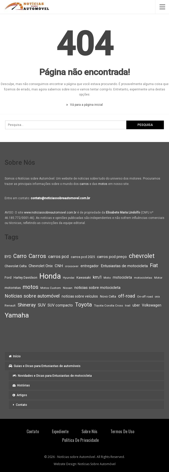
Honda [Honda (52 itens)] (50, 276)
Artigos (20, 395)
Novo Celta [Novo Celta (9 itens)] (108, 296)
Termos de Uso (122, 431)
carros (84, 184)
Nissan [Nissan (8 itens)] (67, 288)
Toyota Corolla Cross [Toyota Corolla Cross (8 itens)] (108, 305)
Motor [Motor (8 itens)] (158, 277)
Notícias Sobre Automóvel (97, 464)
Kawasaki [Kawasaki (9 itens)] (83, 277)
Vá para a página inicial (84, 105)
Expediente (60, 431)
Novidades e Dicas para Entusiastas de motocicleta (52, 375)
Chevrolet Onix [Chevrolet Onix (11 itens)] (41, 266)
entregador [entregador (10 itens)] (90, 266)
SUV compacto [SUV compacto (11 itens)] (60, 305)
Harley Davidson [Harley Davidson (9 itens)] (25, 277)
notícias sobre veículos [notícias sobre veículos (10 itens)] (80, 296)
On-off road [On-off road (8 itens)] (145, 296)
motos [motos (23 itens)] (30, 287)
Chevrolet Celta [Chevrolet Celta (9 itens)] (16, 266)
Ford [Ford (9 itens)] (8, 277)
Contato (21, 405)
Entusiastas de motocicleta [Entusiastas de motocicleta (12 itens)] (124, 266)
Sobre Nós (89, 431)
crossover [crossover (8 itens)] (71, 266)
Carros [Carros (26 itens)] (37, 256)
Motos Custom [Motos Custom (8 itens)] (50, 288)
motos (102, 184)
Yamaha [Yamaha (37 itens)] (17, 315)
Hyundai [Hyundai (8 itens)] (68, 277)
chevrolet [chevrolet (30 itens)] (141, 255)
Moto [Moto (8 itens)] (107, 277)
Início (15, 356)
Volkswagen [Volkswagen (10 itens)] (151, 305)
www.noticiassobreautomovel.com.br (50, 212)
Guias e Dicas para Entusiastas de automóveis (45, 366)
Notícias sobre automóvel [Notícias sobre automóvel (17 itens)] (32, 296)
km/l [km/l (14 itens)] (97, 277)
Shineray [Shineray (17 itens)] (27, 305)
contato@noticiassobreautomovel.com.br (60, 198)
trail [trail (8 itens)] (127, 305)
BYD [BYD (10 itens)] (8, 257)
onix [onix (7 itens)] (157, 296)
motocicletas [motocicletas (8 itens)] (143, 277)
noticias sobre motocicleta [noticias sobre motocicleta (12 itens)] (97, 287)
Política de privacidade (80, 440)
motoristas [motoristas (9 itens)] (13, 288)
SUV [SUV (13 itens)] (42, 305)
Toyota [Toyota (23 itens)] (83, 304)
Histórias (21, 385)
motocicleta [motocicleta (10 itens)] (122, 277)
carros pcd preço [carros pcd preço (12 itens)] (112, 256)
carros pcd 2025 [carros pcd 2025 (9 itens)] (83, 257)
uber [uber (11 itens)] (136, 305)
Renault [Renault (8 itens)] (10, 305)
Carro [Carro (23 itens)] (20, 256)
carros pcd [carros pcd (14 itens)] (58, 256)
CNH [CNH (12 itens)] (59, 266)
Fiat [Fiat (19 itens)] (154, 265)
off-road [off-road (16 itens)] (126, 296)
